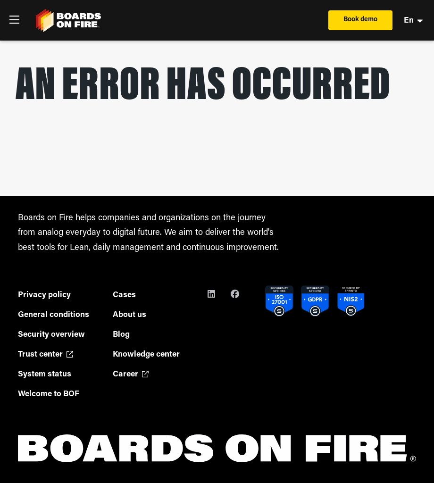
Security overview (51, 335)
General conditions (53, 315)
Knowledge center (146, 354)
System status (44, 374)
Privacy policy (44, 295)
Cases (124, 295)
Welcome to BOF (48, 394)
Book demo (360, 19)
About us (129, 315)
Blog (121, 335)
